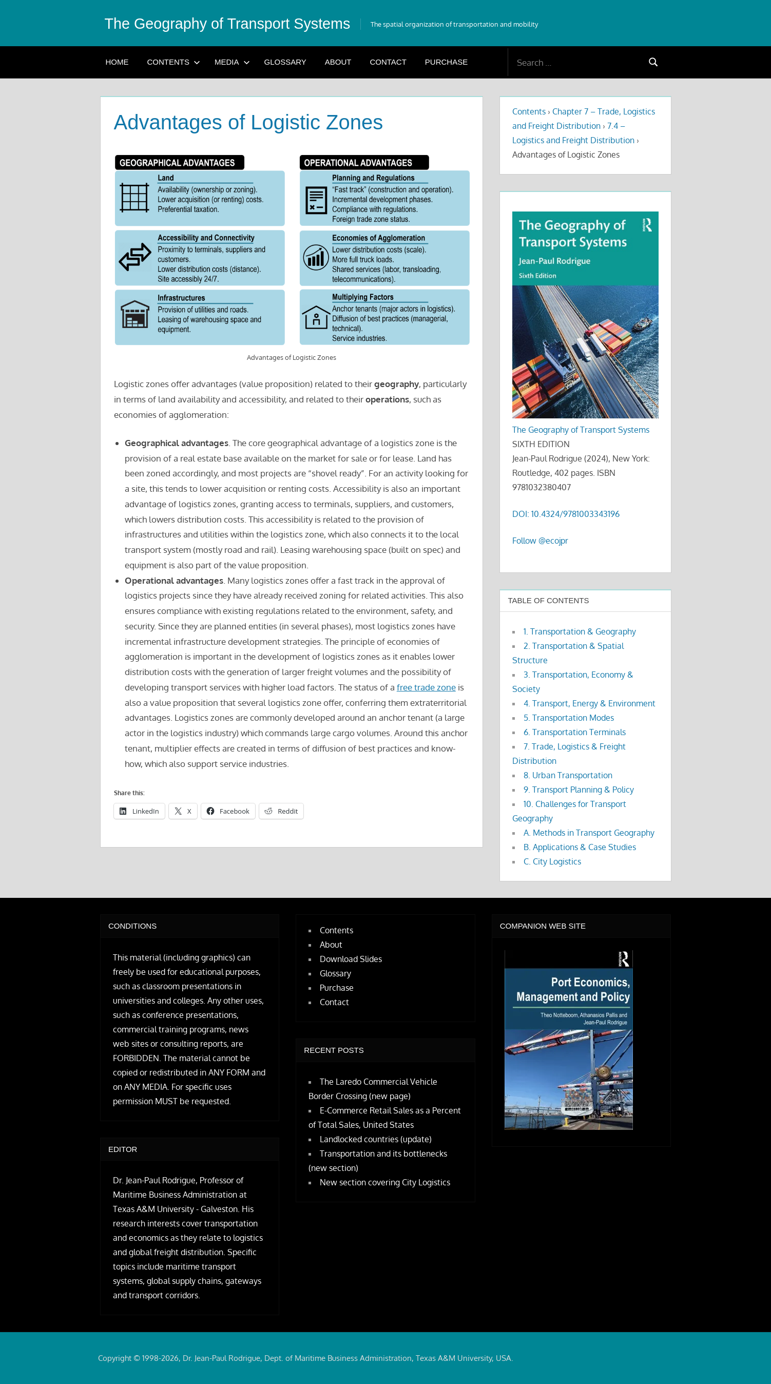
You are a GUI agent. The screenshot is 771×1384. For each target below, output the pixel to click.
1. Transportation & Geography (580, 631)
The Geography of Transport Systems (242, 23)
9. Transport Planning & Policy (579, 789)
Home (117, 61)
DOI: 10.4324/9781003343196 (566, 514)
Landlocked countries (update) (376, 1139)
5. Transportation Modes (569, 718)
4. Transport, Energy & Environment (590, 703)
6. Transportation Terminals (575, 732)
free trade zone (426, 687)
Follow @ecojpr (540, 540)
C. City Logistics (552, 861)
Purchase (446, 61)
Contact (388, 61)
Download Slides (351, 959)
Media (232, 61)
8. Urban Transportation (568, 775)
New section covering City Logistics (385, 1182)
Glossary (285, 61)
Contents (174, 61)
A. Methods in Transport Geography (589, 833)
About (338, 61)
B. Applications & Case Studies (580, 847)
